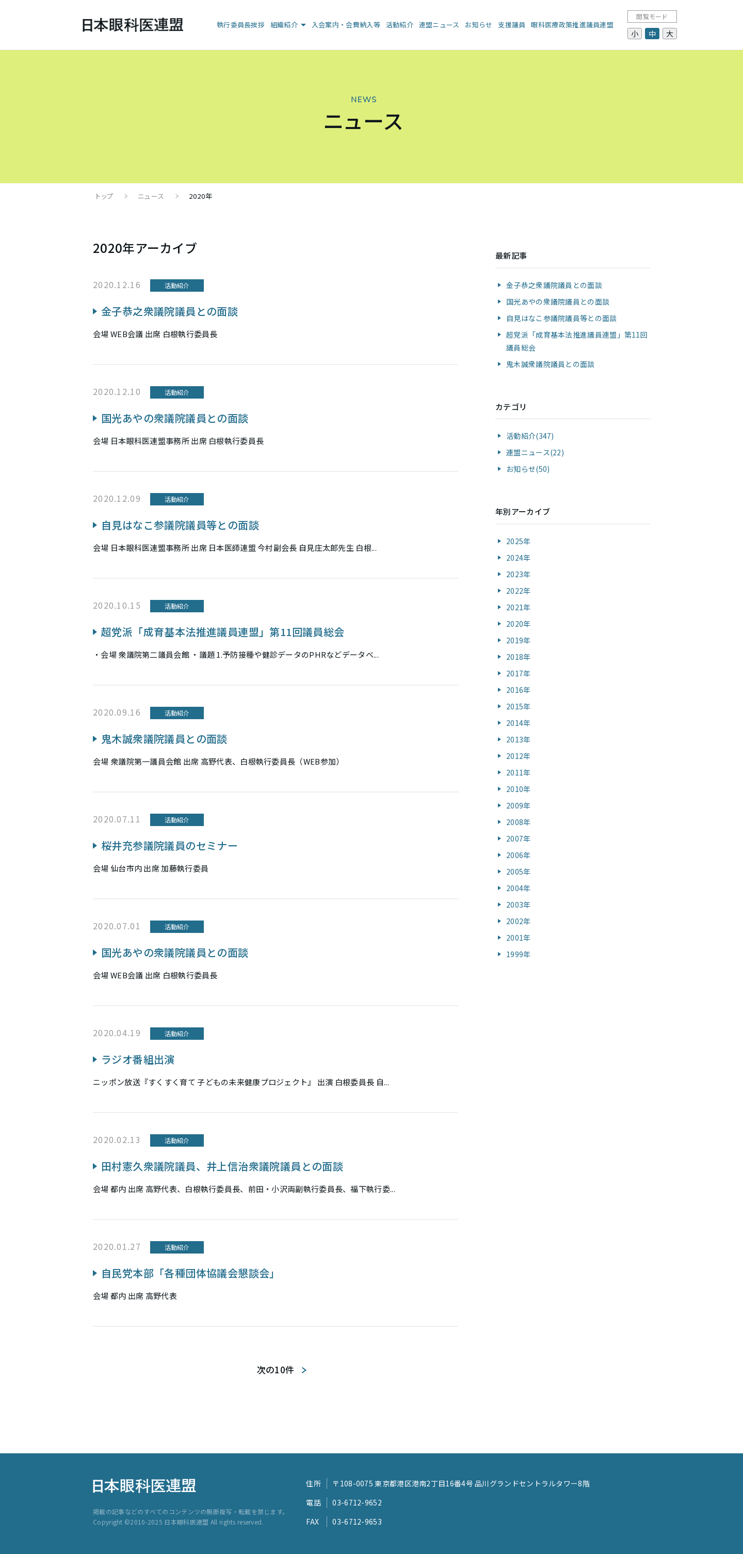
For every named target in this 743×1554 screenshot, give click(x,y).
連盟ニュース (439, 24)
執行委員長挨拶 (241, 24)
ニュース (151, 196)
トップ (104, 196)
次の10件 (276, 1369)
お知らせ (478, 24)
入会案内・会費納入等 (346, 24)
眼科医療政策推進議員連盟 (572, 24)
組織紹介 (284, 24)
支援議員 (511, 24)
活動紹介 (399, 24)
